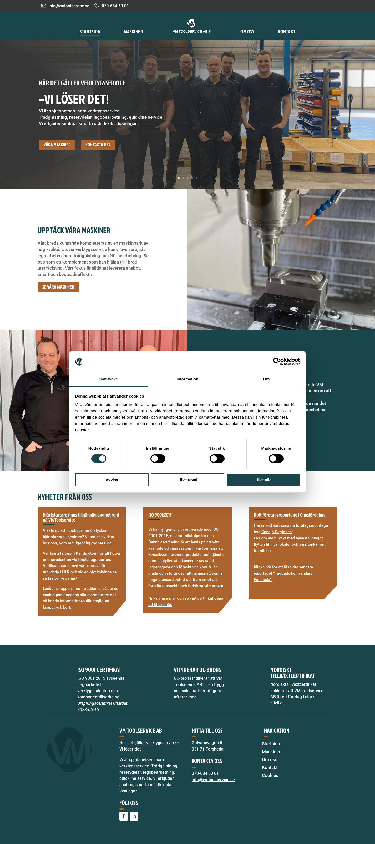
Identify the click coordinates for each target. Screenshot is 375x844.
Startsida (90, 31)
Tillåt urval (187, 480)
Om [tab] (266, 379)
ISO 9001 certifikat (99, 669)
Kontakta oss (97, 144)
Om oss (247, 31)
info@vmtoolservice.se (69, 5)
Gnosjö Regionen (276, 531)
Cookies (270, 775)
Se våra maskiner (58, 287)
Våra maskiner (57, 144)
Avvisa (112, 480)
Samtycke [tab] (108, 379)
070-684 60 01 (115, 5)
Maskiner (133, 31)
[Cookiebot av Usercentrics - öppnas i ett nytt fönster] (277, 361)
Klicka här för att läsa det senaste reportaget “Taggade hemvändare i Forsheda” (284, 573)
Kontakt (286, 31)
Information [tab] (187, 379)
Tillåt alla (263, 480)
